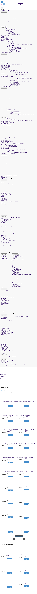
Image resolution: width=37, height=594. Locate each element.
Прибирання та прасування (11, 233)
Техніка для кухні (7, 224)
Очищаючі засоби (8, 167)
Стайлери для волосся (5, 242)
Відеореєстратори (4, 331)
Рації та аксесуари (8, 150)
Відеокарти (5, 30)
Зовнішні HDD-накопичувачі (6, 66)
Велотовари (3, 312)
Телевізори (3, 182)
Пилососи (2, 234)
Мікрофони (3, 188)
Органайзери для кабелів (5, 121)
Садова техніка (15, 282)
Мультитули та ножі (4, 310)
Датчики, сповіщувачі (5, 321)
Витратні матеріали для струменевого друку (9, 175)
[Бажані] (9, 533)
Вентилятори (3, 257)
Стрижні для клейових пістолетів (18, 277)
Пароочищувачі (3, 235)
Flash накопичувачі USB (5, 67)
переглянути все (4, 40)
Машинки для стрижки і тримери (7, 243)
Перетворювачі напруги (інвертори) (7, 363)
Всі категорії (4, 11)
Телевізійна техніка (8, 181)
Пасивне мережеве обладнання (13, 100)
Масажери (3, 299)
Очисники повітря (4, 258)
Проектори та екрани (9, 201)
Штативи (2, 195)
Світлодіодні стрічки (4, 324)
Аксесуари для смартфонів (6, 125)
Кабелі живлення (7, 43)
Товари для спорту (4, 290)
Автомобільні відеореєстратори (7, 360)
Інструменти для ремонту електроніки (15, 81)
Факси (3, 170)
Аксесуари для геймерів (5, 140)
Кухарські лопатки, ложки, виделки (7, 340)
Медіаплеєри (3, 192)
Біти (13, 275)
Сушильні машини (4, 232)
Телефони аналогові (4, 169)
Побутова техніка (5, 215)
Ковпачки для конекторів (5, 102)
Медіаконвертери (8, 109)
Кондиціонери (3, 256)
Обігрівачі (2, 261)
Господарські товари (4, 349)
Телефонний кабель (4, 108)
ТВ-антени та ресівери (5, 183)
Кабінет (18, 380)
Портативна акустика (5, 186)
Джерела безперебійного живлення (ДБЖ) (16, 78)
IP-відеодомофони (4, 317)
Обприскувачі (14, 284)
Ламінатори (6, 163)
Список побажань (18, 378)
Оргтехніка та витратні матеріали (8, 153)
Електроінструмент (15, 255)
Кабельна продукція (8, 106)
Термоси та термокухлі (5, 336)
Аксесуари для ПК (8, 49)
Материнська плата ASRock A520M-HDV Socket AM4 (10, 401)
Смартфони (5, 118)
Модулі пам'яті (6, 31)
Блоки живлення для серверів (6, 60)
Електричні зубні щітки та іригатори (7, 297)
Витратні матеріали (8, 171)
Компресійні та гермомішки (6, 309)
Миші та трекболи (8, 71)
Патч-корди (3, 101)
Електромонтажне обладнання (6, 342)
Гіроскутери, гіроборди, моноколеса (7, 294)
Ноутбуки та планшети (6, 10)
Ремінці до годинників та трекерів (7, 136)
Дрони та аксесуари (9, 146)
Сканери (4, 156)
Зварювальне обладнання (17, 260)
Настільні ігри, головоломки (6, 355)
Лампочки (2, 323)
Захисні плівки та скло (5, 123)
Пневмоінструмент (15, 262)
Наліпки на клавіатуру (5, 21)
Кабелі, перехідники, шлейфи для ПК (14, 48)
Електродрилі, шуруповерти (17, 256)
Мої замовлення (18, 374)
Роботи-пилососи (4, 236)
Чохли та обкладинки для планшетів (7, 24)
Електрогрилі (3, 227)
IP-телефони (6, 98)
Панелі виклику (3, 319)
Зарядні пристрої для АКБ (11, 83)
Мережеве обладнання (6, 86)
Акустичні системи (4, 187)
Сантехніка (3, 352)
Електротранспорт (4, 292)
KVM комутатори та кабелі (11, 112)
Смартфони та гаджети (6, 115)
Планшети (5, 13)
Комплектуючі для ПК (5, 26)
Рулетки (13, 265)
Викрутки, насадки (15, 270)
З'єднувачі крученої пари (5, 104)
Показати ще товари (19, 535)
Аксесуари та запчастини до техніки (7, 250)
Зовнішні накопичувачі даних (12, 64)
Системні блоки (4, 56)
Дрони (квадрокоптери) (5, 147)
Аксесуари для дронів (5, 148)
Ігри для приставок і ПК (5, 142)
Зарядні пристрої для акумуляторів (7, 213)
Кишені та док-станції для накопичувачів (16, 44)
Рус (2, 381)
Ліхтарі (2, 301)
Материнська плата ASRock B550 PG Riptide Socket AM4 (10, 499)
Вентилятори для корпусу (5, 38)
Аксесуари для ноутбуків (10, 20)
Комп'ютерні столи (4, 347)
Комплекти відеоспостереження (7, 332)
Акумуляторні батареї (9, 82)
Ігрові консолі (3, 138)
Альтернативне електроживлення (7, 350)
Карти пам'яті (3, 68)
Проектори (3, 202)
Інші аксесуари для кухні (5, 341)
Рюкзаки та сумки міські (5, 303)
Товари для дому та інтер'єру (7, 313)
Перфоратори (14, 257)
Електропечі (3, 228)
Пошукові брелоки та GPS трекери (14, 152)
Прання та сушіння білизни (11, 230)
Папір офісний (3, 172)
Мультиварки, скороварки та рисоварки (8, 226)
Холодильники (3, 218)
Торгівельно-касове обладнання (13, 157)
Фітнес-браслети (4, 134)
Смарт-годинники (4, 133)
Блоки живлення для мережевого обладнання (18, 114)
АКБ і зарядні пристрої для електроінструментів (21, 278)
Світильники (3, 326)
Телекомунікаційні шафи (10, 111)
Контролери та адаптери (11, 47)
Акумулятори (3, 211)
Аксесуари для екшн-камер (6, 193)
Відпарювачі (3, 237)
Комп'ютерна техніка (5, 52)
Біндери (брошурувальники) (11, 164)
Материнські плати (8, 29)
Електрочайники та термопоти (6, 225)
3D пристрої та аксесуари (11, 161)
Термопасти (3, 36)
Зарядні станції (3, 351)
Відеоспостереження (5, 328)
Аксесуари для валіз (4, 306)
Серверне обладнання (10, 58)
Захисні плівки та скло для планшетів (7, 23)
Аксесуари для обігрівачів (5, 264)
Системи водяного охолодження (7, 39)
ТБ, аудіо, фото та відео (6, 178)
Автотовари (4, 357)
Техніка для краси (8, 240)
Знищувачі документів (9, 162)
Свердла (14, 276)
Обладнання (14, 266)
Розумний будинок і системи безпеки (14, 316)
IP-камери (2, 329)
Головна (1, 368)
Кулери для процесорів (5, 35)
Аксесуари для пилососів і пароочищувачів (9, 249)
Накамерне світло (4, 198)
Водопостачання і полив (16, 286)
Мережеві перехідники (9, 85)
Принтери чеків (3, 159)
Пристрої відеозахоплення (11, 84)
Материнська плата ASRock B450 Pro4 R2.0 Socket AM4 (27, 457)
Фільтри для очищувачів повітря (6, 260)
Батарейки (3, 212)
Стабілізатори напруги (9, 80)
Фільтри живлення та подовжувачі (13, 77)
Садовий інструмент (16, 285)
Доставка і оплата (3, 369)
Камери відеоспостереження (6, 330)
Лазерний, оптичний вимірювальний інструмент (21, 264)
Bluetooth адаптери (9, 99)
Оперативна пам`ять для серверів (7, 61)
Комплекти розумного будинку (6, 320)
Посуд (2, 335)
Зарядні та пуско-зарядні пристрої (14, 364)
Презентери (3, 203)
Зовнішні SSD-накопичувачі (6, 65)
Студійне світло (4, 199)
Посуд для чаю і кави (4, 338)
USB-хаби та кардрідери (10, 79)
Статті (1, 371)
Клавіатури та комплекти (10, 70)
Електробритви (3, 244)
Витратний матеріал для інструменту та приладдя (21, 274)
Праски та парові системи (5, 238)
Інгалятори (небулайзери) (5, 300)
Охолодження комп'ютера (11, 34)
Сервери (2, 59)
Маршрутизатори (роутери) (11, 89)
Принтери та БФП (8, 155)
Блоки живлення (7, 42)
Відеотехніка (6, 191)
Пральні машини (4, 231)
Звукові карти (6, 46)
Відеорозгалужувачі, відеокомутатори (15, 208)
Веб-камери (3, 73)
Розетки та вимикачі (4, 343)
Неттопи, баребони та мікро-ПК (7, 57)
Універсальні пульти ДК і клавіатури (7, 184)
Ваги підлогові (3, 298)
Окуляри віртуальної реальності (13, 149)
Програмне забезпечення (10, 51)
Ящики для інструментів (16, 269)
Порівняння (18, 376)
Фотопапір (3, 173)
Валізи (2, 304)
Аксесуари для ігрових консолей (7, 141)
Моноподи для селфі (4, 124)
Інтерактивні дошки (8, 206)
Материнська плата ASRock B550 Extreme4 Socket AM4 (27, 485)
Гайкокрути (14, 258)
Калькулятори (6, 166)
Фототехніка (6, 194)
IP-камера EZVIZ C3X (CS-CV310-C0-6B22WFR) (10, 554)
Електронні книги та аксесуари (13, 143)
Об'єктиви (2, 196)
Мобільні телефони (8, 119)
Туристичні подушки (4, 308)
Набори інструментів (16, 268)
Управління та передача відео (6, 333)
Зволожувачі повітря (4, 259)
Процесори (5, 28)
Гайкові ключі (14, 271)
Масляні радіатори (4, 263)
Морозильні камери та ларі (6, 219)
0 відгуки (9, 402)
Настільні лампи (4, 325)
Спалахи (2, 197)
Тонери (2, 176)
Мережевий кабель (4, 107)
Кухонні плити (3, 221)
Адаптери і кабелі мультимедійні (13, 207)
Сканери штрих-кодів (5, 160)
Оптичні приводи (7, 45)
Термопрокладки (4, 37)
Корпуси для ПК (7, 41)
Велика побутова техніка (10, 217)
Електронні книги (4, 144)
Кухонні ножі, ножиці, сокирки (6, 339)
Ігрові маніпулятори (4, 139)
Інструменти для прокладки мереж (7, 103)
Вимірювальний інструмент (17, 263)
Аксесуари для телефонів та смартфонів (16, 120)
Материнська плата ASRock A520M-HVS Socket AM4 (10, 443)
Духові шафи (3, 222)
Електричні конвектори (5, 262)
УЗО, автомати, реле (4, 344)
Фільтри (3, 390)
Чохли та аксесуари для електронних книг (8, 145)
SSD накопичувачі (8, 32)
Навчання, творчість (8, 356)
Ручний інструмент (15, 267)
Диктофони (5, 151)
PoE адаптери (6, 110)
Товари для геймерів (9, 137)
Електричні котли (4, 265)
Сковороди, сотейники (5, 337)
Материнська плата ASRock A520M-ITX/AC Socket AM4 (27, 443)
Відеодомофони (4, 318)
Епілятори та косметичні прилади (7, 245)
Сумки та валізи (3, 302)
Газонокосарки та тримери (17, 283)
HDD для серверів (4, 62)
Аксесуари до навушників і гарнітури (7, 189)
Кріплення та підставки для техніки (14, 209)
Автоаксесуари (3, 366)
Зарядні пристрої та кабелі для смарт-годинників (10, 135)
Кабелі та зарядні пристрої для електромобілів (9, 365)
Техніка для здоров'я (4, 296)
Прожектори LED (4, 327)
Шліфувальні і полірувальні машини (18, 259)
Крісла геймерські (4, 346)
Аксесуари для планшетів (11, 22)
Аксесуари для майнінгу (10, 50)
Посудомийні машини (5, 220)
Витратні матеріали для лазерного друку (8, 174)
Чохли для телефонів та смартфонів (7, 122)
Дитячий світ (4, 353)
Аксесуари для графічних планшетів (7, 76)
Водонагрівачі (3, 255)
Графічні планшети (4, 75)
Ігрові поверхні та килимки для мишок (15, 72)
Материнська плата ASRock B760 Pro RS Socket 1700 (26, 401)
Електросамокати (4, 293)
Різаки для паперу (8, 165)
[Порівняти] (10, 533)
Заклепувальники (15, 272)
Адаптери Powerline (8, 97)
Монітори (5, 63)
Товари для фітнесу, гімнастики (6, 291)
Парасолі (2, 305)
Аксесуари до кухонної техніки (6, 251)
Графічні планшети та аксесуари (13, 74)
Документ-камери (4, 205)
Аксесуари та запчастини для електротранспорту (10, 295)
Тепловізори (3, 311)
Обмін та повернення (4, 370)
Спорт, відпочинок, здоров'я (6, 287)
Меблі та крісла (4, 345)
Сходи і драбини (15, 280)
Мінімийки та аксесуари (16, 281)
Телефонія (5, 168)
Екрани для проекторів (5, 204)
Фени (2, 241)
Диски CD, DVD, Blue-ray (5, 69)
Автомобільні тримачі (4, 361)
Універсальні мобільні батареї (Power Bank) (17, 127)
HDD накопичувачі (8, 33)
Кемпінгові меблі (4, 348)
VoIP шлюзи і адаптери (9, 113)
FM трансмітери (4, 362)
